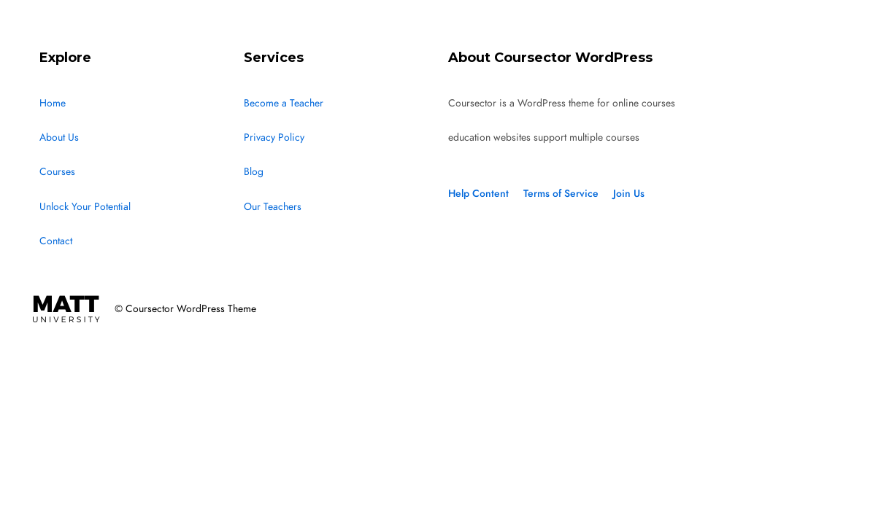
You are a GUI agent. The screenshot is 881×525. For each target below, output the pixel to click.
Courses (57, 172)
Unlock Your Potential (85, 207)
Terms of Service (561, 194)
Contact (55, 241)
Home (52, 103)
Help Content (478, 194)
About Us (59, 137)
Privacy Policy (274, 137)
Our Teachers (272, 207)
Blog (253, 172)
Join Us (629, 194)
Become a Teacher (283, 103)
